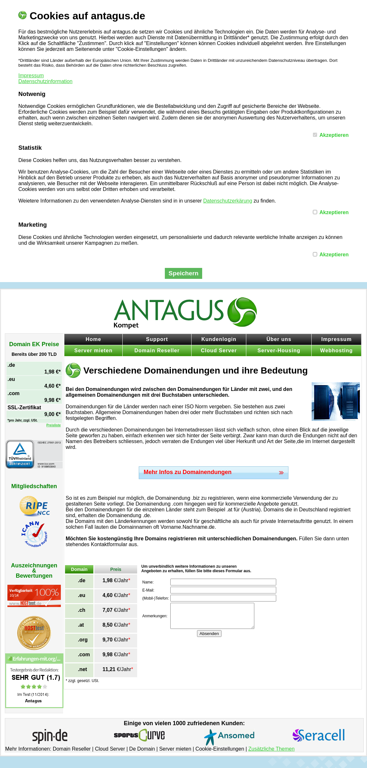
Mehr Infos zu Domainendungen (187, 472)
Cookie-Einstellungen (219, 749)
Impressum (31, 75)
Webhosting (336, 350)
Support (157, 339)
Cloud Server (219, 350)
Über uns (279, 339)
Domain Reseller (157, 350)
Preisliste (53, 425)
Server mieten (93, 350)
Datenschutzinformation (45, 81)
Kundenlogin (218, 339)
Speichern (184, 273)
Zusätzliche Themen (271, 749)
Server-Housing (279, 350)
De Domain (142, 749)
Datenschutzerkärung (227, 201)
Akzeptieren (334, 135)
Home (93, 339)
